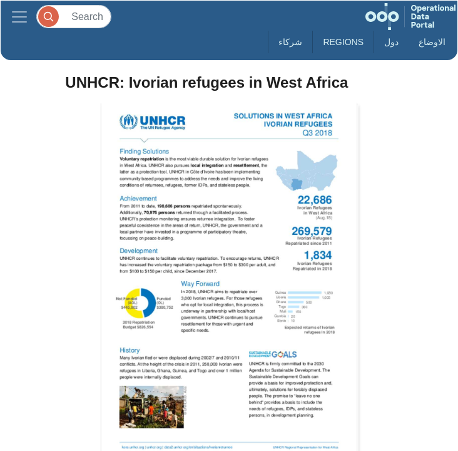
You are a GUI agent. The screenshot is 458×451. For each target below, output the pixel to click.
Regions (343, 42)
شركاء (290, 42)
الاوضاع (432, 42)
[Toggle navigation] (19, 17)
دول (391, 42)
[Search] (73, 16)
